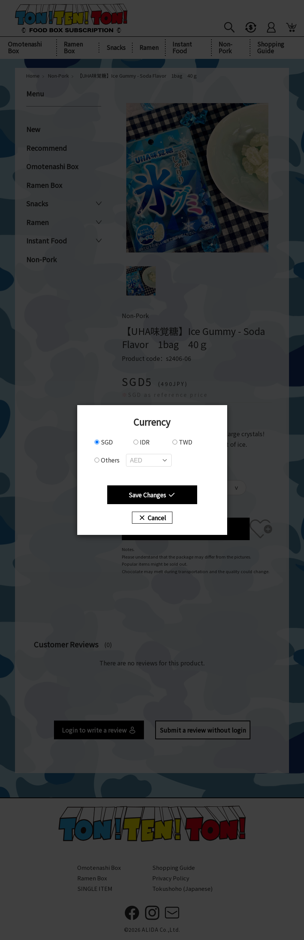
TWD (182, 441)
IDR (141, 441)
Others (107, 459)
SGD (103, 441)
